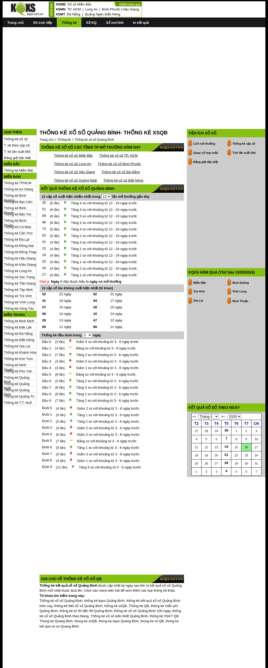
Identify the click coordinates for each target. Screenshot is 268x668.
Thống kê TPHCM (17, 159)
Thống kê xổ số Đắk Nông (123, 157)
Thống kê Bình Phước (15, 185)
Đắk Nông (112, 14)
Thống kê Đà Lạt (16, 216)
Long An (91, 9)
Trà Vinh (199, 236)
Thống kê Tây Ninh (18, 266)
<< (194, 422)
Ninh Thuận (240, 246)
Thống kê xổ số (16, 115)
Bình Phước (111, 9)
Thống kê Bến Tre (17, 191)
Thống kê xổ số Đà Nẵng (121, 148)
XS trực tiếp (42, 23)
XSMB (61, 4)
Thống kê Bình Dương (15, 172)
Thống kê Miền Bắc (18, 147)
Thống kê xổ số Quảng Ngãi (75, 157)
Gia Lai (198, 245)
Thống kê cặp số (243, 120)
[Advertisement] (134, 68)
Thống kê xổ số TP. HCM (118, 132)
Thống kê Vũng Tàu (19, 285)
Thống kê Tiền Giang (20, 260)
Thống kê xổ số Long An (72, 140)
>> (223, 422)
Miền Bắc (199, 227)
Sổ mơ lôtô (115, 23)
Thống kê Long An (18, 247)
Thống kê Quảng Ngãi (16, 360)
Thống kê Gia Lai (17, 323)
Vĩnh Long (239, 236)
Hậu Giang (131, 9)
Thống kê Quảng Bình (16, 354)
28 (226, 468)
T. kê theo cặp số (17, 122)
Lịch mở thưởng (204, 120)
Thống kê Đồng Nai (19, 222)
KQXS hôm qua (129, 4)
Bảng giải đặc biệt (17, 134)
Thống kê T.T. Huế (18, 379)
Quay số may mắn (205, 129)
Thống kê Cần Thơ (18, 210)
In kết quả (141, 23)
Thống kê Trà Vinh (18, 272)
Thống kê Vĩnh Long (19, 279)
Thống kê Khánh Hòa (20, 329)
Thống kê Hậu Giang (20, 235)
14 (226, 452)
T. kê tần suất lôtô (17, 128)
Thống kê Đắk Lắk (18, 304)
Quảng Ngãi (94, 14)
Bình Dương (240, 227)
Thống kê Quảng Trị (19, 373)
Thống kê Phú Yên (18, 348)
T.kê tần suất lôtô (244, 129)
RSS (261, 663)
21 (226, 460)
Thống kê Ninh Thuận (15, 341)
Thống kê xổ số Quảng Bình (94, 116)
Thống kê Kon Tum (18, 335)
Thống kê (69, 23)
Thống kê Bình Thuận (15, 197)
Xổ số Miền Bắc (79, 4)
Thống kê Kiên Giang (20, 241)
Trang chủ (15, 23)
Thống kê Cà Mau (17, 203)
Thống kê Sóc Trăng (19, 254)
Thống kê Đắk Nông (19, 316)
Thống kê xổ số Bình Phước (119, 140)
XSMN (61, 9)
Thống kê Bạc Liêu (18, 178)
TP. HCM (74, 9)
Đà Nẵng (73, 14)
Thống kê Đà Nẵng (18, 310)
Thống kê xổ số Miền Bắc (73, 132)
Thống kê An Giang (18, 166)
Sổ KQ (91, 23)
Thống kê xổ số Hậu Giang (74, 148)
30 (226, 436)
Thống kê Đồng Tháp (20, 228)
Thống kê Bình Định (19, 297)
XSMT (60, 14)
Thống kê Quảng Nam (16, 367)
